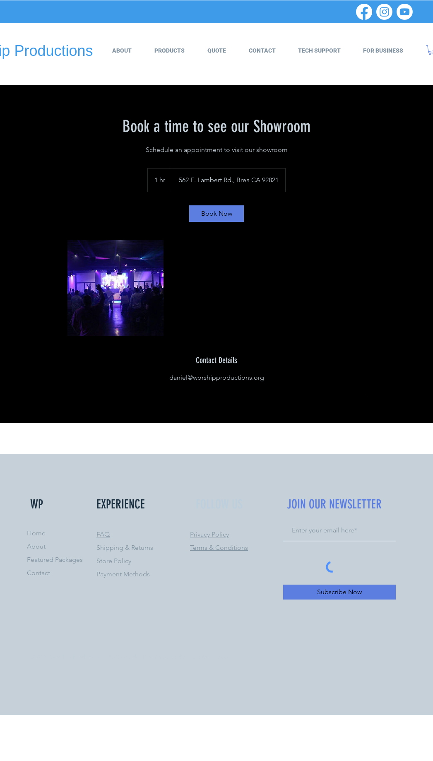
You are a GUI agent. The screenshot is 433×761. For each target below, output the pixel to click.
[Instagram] (384, 12)
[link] (216, 213)
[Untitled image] (115, 288)
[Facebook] (364, 12)
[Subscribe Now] (339, 592)
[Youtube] (405, 12)
